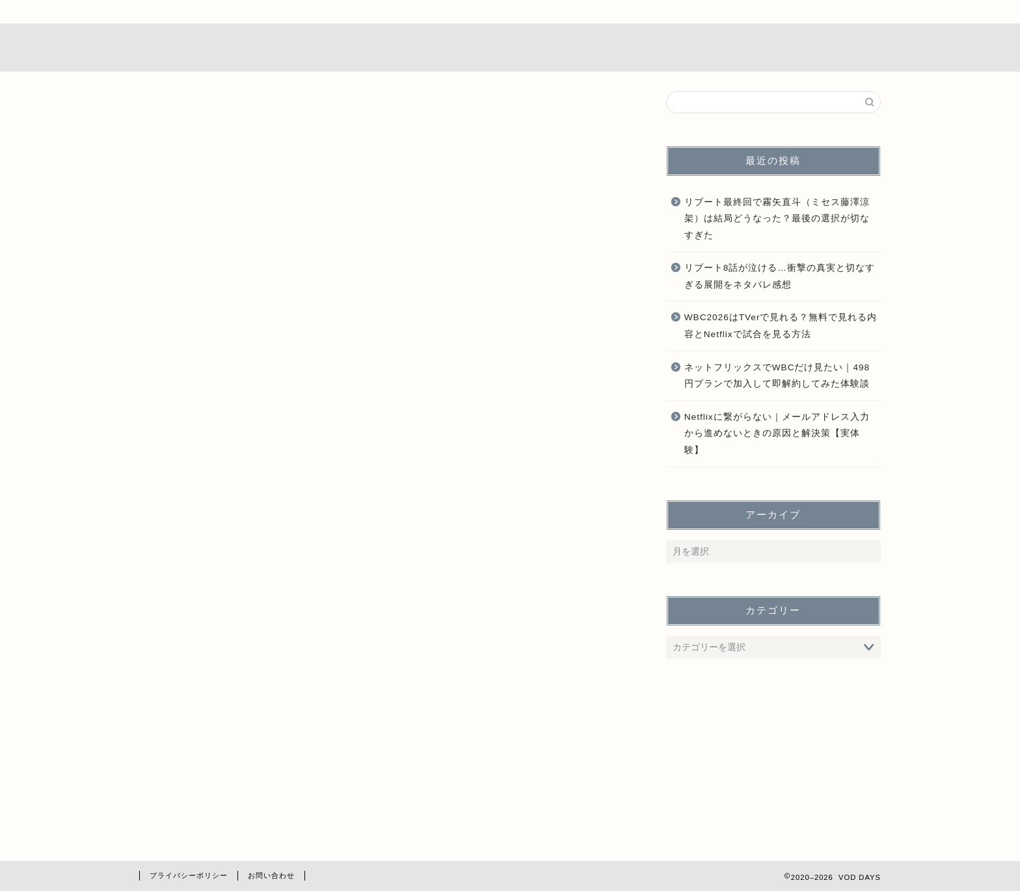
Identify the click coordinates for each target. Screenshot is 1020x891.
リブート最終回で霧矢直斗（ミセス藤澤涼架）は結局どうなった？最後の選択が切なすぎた (777, 218)
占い (202, 810)
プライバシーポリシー (189, 875)
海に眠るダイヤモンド (246, 827)
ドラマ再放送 (224, 724)
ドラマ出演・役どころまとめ (263, 741)
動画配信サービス (235, 793)
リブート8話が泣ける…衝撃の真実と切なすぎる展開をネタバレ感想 (779, 277)
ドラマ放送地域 (230, 758)
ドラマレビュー (230, 689)
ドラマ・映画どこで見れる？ (263, 706)
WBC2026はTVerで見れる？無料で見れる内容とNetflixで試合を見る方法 (781, 326)
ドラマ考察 (219, 776)
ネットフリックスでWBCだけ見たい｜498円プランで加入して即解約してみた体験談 (777, 376)
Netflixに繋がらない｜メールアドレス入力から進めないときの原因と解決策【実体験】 (777, 433)
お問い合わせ (271, 875)
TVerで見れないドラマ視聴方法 (270, 672)
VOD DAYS (510, 47)
